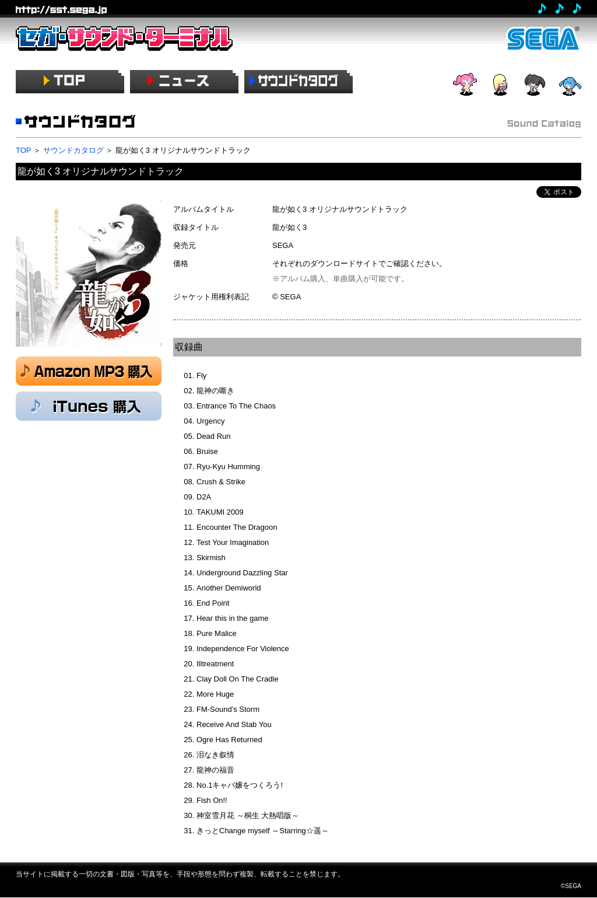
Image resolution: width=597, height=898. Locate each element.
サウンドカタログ (73, 150)
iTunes (88, 406)
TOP (23, 150)
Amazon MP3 (88, 371)
